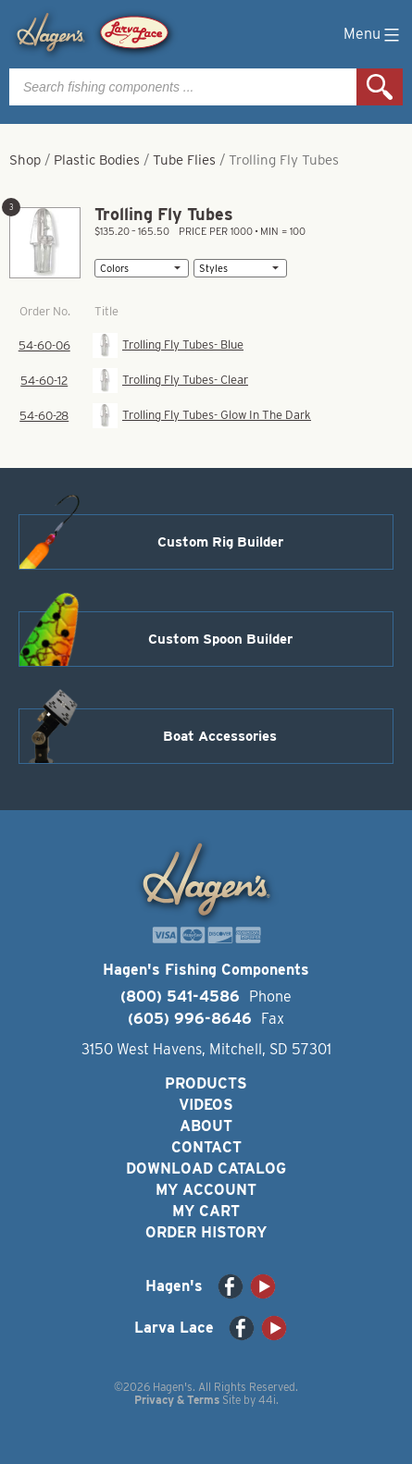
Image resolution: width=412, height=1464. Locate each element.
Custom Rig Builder (220, 542)
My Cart (206, 1211)
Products (206, 1083)
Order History (206, 1232)
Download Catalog (206, 1168)
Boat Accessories (220, 736)
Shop (25, 160)
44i (267, 1400)
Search (379, 86)
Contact (206, 1147)
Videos (206, 1104)
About (206, 1126)
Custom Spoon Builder (220, 639)
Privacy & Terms (176, 1400)
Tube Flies (184, 160)
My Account (206, 1190)
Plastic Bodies (97, 160)
